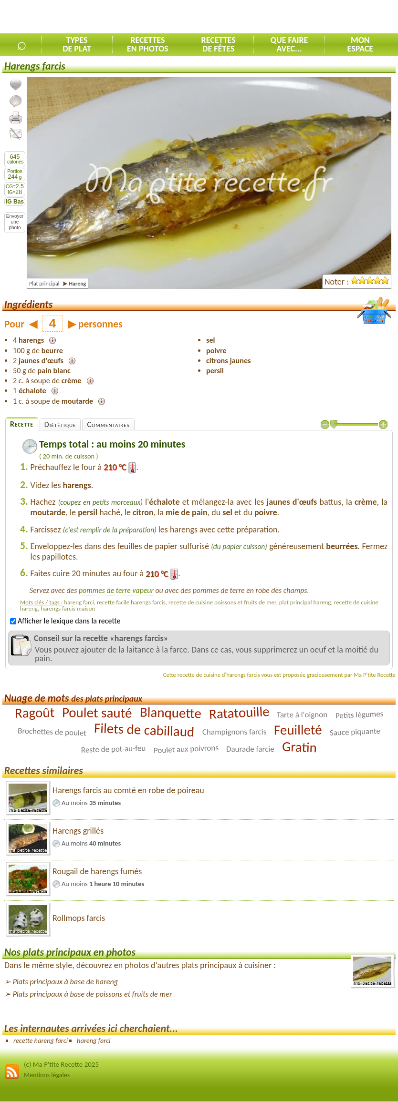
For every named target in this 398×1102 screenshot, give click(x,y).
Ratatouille (239, 713)
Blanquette (170, 713)
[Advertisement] (286, 17)
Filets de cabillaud (144, 730)
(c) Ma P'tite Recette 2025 (61, 1064)
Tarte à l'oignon (302, 715)
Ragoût (35, 713)
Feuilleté (298, 730)
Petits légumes (359, 715)
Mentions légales (47, 1075)
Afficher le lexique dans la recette (65, 620)
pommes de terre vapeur (116, 590)
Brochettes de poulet (52, 732)
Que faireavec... (289, 44)
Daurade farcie (250, 749)
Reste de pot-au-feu (113, 749)
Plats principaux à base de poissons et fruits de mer (92, 994)
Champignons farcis (234, 732)
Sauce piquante (354, 732)
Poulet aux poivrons (186, 749)
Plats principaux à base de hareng (65, 981)
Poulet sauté (97, 713)
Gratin (299, 747)
